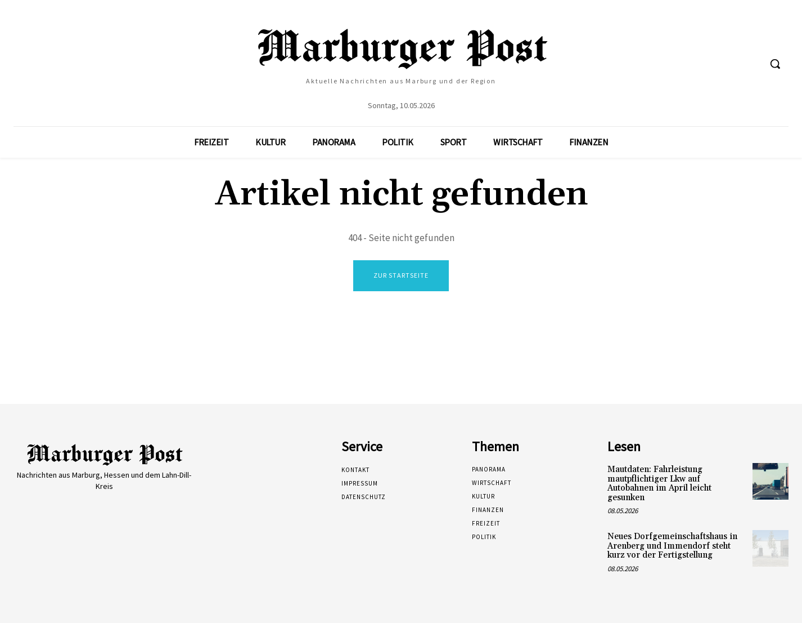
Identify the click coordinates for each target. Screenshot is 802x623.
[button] (775, 63)
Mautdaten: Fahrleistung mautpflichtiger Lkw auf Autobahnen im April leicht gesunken (659, 483)
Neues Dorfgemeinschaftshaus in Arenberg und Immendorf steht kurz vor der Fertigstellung (672, 545)
